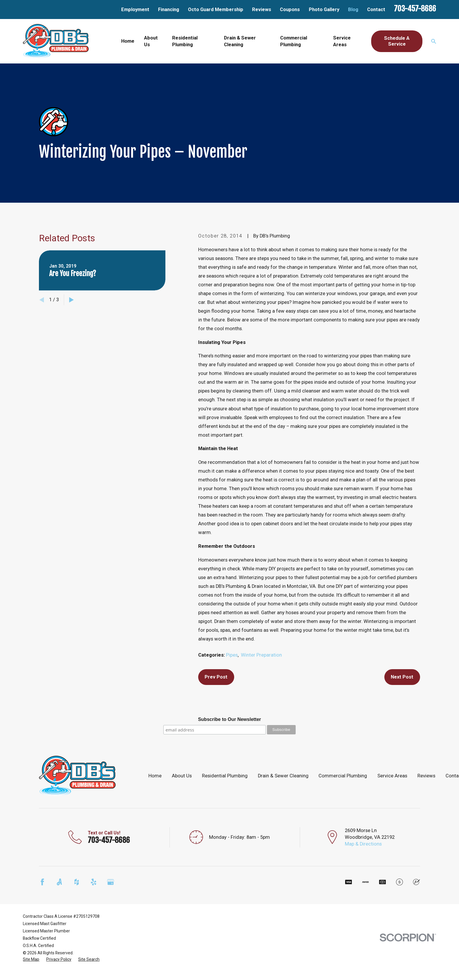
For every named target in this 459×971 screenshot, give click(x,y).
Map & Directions (363, 844)
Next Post (402, 677)
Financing (168, 9)
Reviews (261, 9)
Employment (135, 9)
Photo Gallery (324, 9)
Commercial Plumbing (342, 776)
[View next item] (71, 299)
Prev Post (216, 677)
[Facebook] (42, 882)
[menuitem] (31, 959)
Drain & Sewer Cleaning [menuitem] (240, 41)
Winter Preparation (261, 655)
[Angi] (59, 882)
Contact (376, 9)
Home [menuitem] (127, 41)
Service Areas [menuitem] (342, 41)
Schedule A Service (397, 41)
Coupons (290, 9)
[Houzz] (76, 882)
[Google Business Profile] (110, 882)
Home (155, 776)
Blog (353, 9)
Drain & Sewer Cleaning (283, 776)
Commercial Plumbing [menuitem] (293, 41)
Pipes (232, 655)
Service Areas (392, 776)
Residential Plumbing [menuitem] (185, 41)
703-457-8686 (415, 8)
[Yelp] (93, 882)
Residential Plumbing (225, 776)
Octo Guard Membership (215, 9)
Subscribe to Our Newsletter (229, 719)
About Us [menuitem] (151, 41)
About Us (182, 776)
